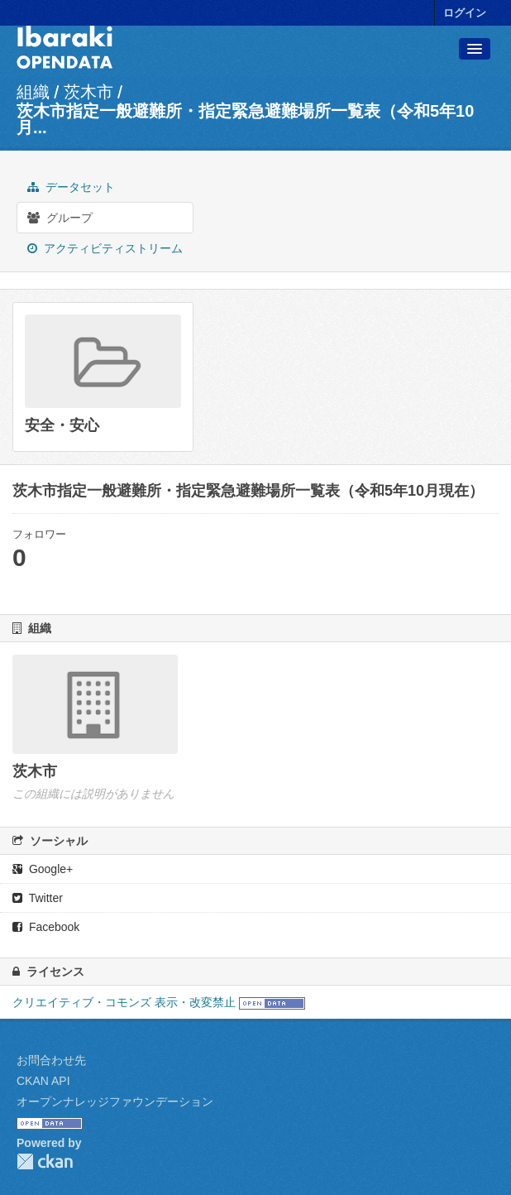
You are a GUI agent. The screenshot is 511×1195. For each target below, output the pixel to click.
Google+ (42, 869)
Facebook (45, 926)
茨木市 (88, 92)
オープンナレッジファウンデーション (115, 1101)
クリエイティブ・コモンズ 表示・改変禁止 (124, 1002)
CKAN (45, 1161)
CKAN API (43, 1080)
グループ (60, 217)
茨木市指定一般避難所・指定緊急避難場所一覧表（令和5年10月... (245, 119)
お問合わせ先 (51, 1060)
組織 (33, 92)
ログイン (464, 13)
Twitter (37, 898)
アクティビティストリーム (105, 248)
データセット (71, 187)
